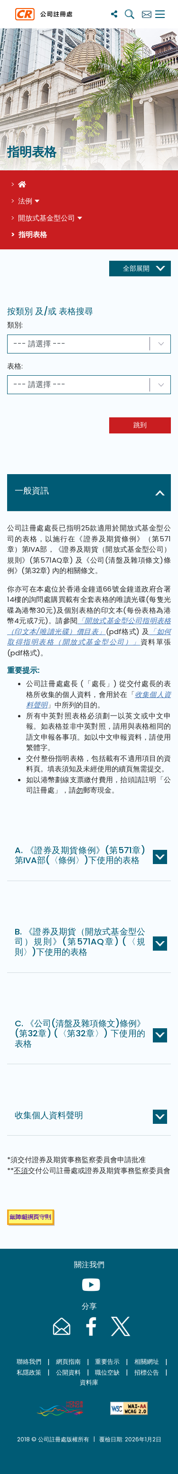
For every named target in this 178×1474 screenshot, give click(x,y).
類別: (15, 325)
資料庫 (89, 1382)
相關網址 (146, 1362)
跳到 (140, 425)
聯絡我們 (29, 1362)
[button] (91, 492)
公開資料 (68, 1372)
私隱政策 (29, 1372)
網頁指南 (68, 1362)
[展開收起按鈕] (140, 269)
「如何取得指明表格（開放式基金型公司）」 (89, 637)
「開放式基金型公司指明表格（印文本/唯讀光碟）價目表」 (89, 626)
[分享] (114, 14)
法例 (25, 201)
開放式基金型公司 (46, 218)
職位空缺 (107, 1372)
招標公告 (146, 1372)
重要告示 (107, 1362)
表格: (15, 366)
